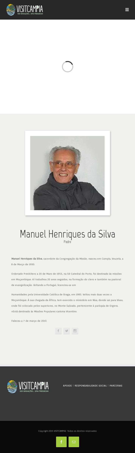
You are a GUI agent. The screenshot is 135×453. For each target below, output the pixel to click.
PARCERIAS (116, 385)
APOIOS (67, 385)
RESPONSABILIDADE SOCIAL (91, 385)
